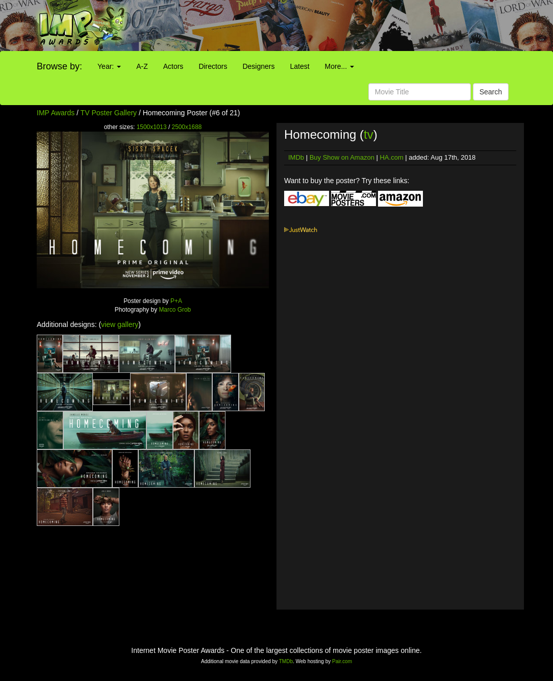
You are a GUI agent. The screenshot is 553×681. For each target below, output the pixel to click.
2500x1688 (187, 127)
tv (368, 134)
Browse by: (59, 66)
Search (491, 92)
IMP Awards (55, 113)
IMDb (296, 157)
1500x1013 (152, 127)
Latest (299, 66)
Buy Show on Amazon (342, 157)
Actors (173, 66)
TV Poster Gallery (109, 113)
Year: (109, 66)
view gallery (119, 324)
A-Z (142, 66)
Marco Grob (175, 309)
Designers (258, 66)
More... (339, 66)
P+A (176, 301)
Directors (212, 66)
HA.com (391, 157)
